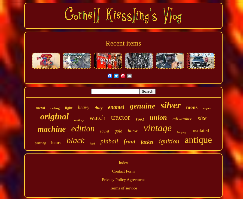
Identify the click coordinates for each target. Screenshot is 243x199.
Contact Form (123, 171)
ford (92, 143)
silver (171, 105)
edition (83, 128)
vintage (158, 128)
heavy (83, 107)
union (158, 117)
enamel (116, 107)
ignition (169, 141)
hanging (181, 132)
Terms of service (123, 188)
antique (198, 140)
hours (56, 142)
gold (118, 131)
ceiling (54, 108)
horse (133, 130)
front (129, 141)
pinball (109, 141)
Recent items (123, 43)
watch (97, 117)
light (68, 108)
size (202, 117)
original (54, 116)
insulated (200, 130)
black (75, 140)
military (79, 120)
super (207, 108)
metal (40, 108)
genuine (142, 106)
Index (123, 163)
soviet (104, 131)
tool (140, 119)
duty (98, 107)
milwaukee (182, 118)
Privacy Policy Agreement (123, 179)
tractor (120, 117)
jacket (147, 142)
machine (52, 129)
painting (40, 143)
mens (192, 107)
